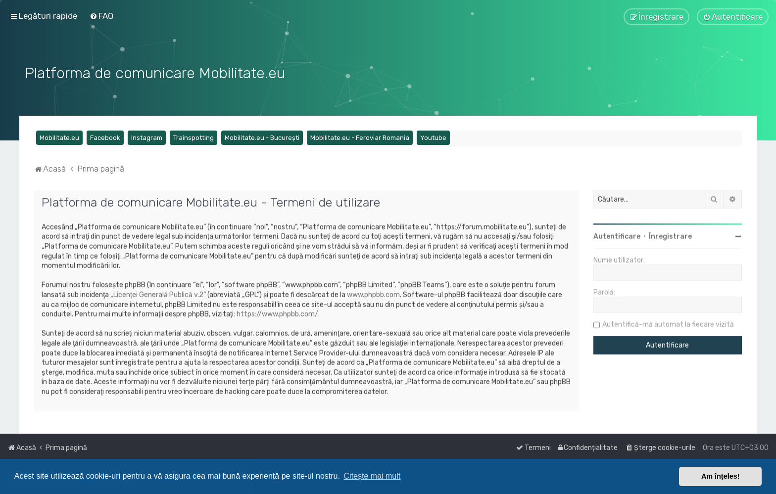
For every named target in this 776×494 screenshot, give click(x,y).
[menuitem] (101, 15)
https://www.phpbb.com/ (277, 313)
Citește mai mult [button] (372, 476)
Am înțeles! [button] (720, 476)
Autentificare (616, 235)
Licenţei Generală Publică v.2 (158, 294)
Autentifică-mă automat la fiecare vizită (668, 323)
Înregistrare (670, 235)
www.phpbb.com (373, 294)
